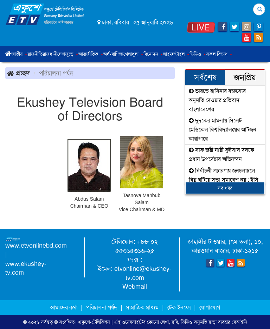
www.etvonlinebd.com (36, 245)
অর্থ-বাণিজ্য (113, 54)
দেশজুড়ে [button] (67, 54)
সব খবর (225, 188)
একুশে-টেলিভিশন (94, 322)
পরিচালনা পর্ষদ (101, 307)
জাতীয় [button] (19, 54)
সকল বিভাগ (219, 54)
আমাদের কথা (64, 307)
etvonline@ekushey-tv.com (143, 273)
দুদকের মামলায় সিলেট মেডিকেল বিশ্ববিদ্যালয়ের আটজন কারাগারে (222, 129)
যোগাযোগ (209, 307)
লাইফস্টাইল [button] (176, 54)
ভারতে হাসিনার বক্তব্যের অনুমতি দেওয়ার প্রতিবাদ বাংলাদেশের (217, 100)
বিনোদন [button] (153, 54)
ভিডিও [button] (197, 54)
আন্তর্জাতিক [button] (90, 54)
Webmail (134, 286)
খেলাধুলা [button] (133, 54)
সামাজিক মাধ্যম (142, 307)
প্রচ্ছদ (18, 73)
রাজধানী (50, 54)
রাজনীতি (35, 54)
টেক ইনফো (179, 307)
